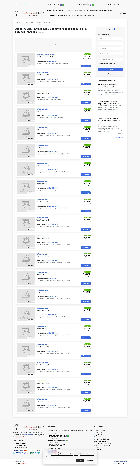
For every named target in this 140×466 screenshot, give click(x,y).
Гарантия (78, 10)
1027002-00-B (53, 79)
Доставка (69, 10)
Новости (83, 15)
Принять (80, 460)
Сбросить (110, 74)
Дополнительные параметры (106, 63)
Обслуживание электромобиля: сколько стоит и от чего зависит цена (109, 121)
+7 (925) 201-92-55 (83, 5)
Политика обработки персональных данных (97, 10)
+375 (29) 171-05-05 (52, 5)
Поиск (110, 70)
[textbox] (110, 38)
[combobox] (110, 38)
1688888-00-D (53, 61)
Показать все (119, 137)
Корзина (110, 29)
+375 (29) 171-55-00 (112, 5)
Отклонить (90, 460)
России (22, 435)
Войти (123, 13)
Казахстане (29, 435)
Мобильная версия (120, 461)
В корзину (85, 66)
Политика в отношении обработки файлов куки (63, 15)
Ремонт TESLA (52, 10)
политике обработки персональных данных (64, 455)
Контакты (91, 15)
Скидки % (61, 10)
